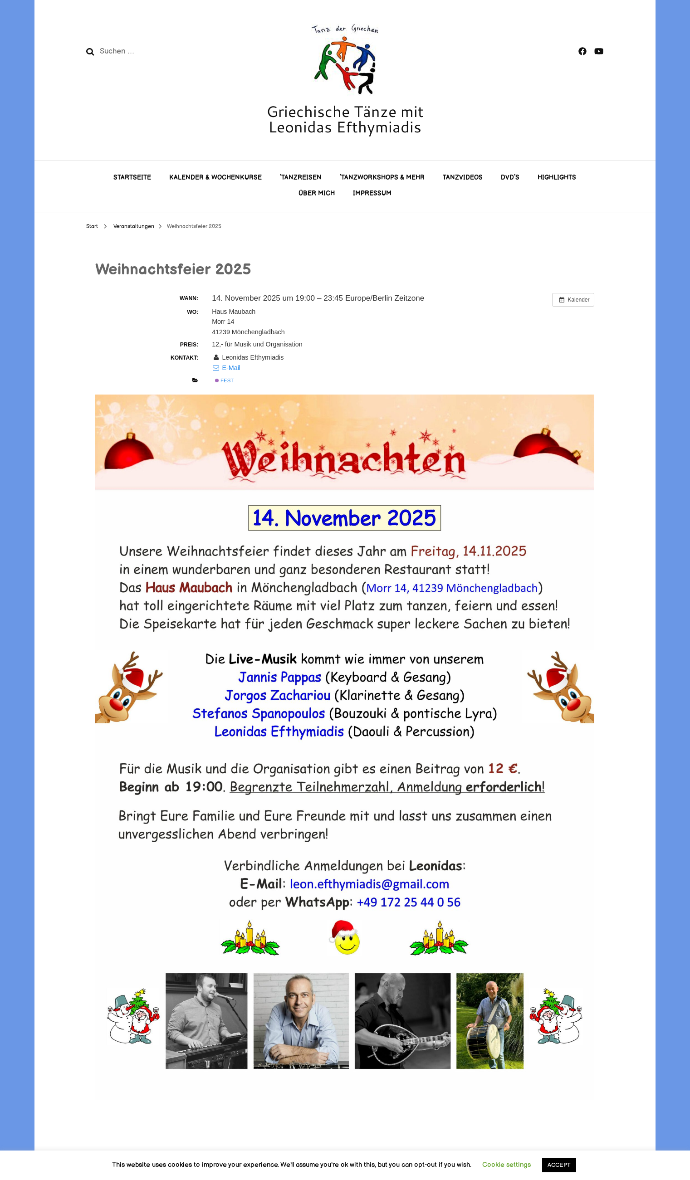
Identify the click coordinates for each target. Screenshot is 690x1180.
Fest (224, 380)
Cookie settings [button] (506, 1164)
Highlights (557, 177)
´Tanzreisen (301, 177)
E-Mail (226, 367)
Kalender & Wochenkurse (215, 177)
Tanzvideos (463, 177)
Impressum (372, 193)
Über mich (317, 193)
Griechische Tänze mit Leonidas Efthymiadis (345, 118)
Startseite (132, 177)
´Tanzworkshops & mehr (382, 177)
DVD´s (510, 177)
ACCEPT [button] (559, 1165)
